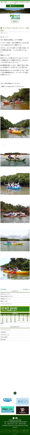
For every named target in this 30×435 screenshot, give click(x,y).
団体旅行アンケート (6, 299)
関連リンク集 (4, 301)
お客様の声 (3, 332)
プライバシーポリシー (6, 303)
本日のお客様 (4, 337)
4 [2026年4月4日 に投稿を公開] (23, 316)
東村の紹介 (3, 339)
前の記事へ (4, 289)
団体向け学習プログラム (7, 296)
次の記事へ (26, 289)
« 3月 (1, 323)
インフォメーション (6, 329)
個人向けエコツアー (6, 294)
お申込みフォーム (15, 6)
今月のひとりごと (5, 334)
